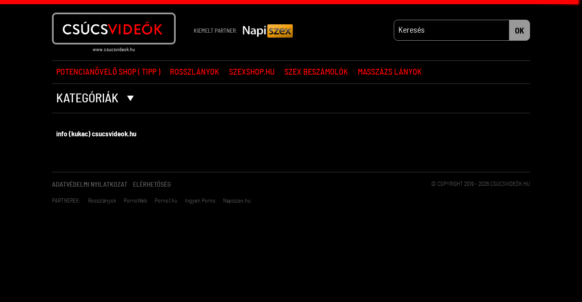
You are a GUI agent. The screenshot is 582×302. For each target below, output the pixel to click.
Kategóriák (95, 98)
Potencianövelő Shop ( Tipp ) (108, 72)
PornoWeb (135, 201)
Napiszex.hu (237, 201)
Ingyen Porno (200, 201)
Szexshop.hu (252, 72)
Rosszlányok (194, 72)
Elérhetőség (152, 184)
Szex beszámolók (316, 72)
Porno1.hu (166, 201)
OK (519, 31)
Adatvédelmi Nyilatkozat (89, 184)
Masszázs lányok (390, 72)
